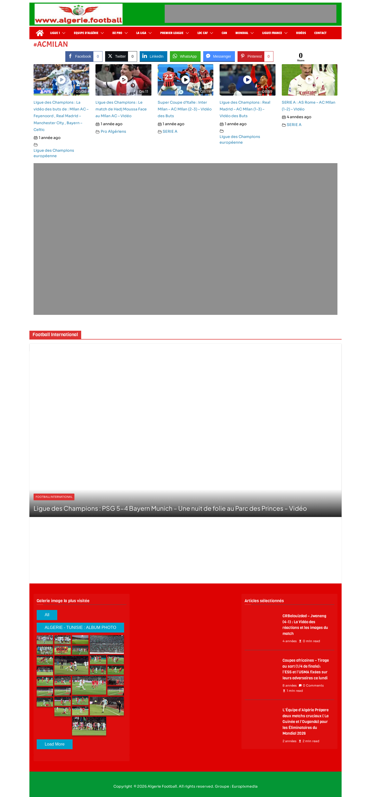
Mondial (241, 33)
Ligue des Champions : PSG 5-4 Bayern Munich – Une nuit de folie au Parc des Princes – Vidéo (170, 508)
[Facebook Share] (84, 56)
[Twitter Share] (121, 56)
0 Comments (311, 685)
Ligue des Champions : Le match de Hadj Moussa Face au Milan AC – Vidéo (121, 109)
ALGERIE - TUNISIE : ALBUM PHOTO (80, 627)
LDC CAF (202, 33)
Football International (54, 497)
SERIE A (170, 131)
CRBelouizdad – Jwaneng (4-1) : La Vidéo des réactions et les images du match (305, 624)
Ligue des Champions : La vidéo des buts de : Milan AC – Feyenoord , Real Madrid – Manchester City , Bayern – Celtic (61, 116)
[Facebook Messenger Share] (219, 56)
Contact (320, 33)
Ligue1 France (272, 33)
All (47, 615)
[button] (63, 33)
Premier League (171, 33)
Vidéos (301, 33)
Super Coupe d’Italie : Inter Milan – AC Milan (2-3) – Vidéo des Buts (185, 109)
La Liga (141, 33)
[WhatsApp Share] (185, 56)
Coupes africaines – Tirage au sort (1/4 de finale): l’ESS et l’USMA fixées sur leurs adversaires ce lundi (306, 669)
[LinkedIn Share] (153, 56)
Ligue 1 (55, 33)
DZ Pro (117, 33)
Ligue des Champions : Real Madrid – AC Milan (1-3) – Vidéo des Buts (245, 109)
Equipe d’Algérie (86, 33)
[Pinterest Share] (255, 56)
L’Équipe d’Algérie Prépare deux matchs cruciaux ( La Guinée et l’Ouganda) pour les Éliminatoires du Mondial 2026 (306, 721)
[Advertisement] (250, 14)
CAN (224, 33)
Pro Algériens (113, 131)
